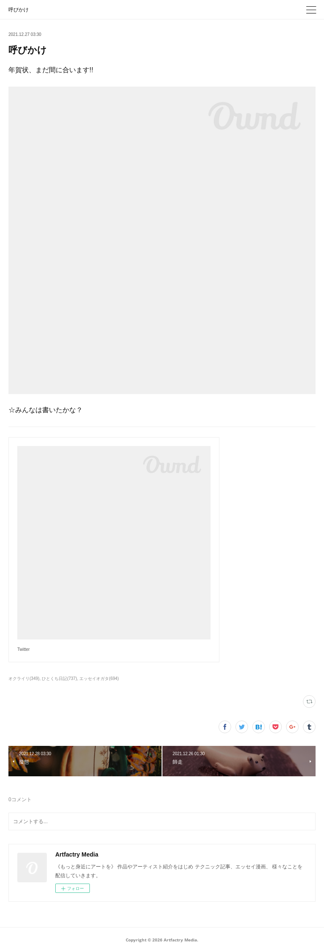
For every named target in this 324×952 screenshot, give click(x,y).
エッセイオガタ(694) (99, 678)
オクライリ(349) (23, 678)
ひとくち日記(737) (59, 678)
